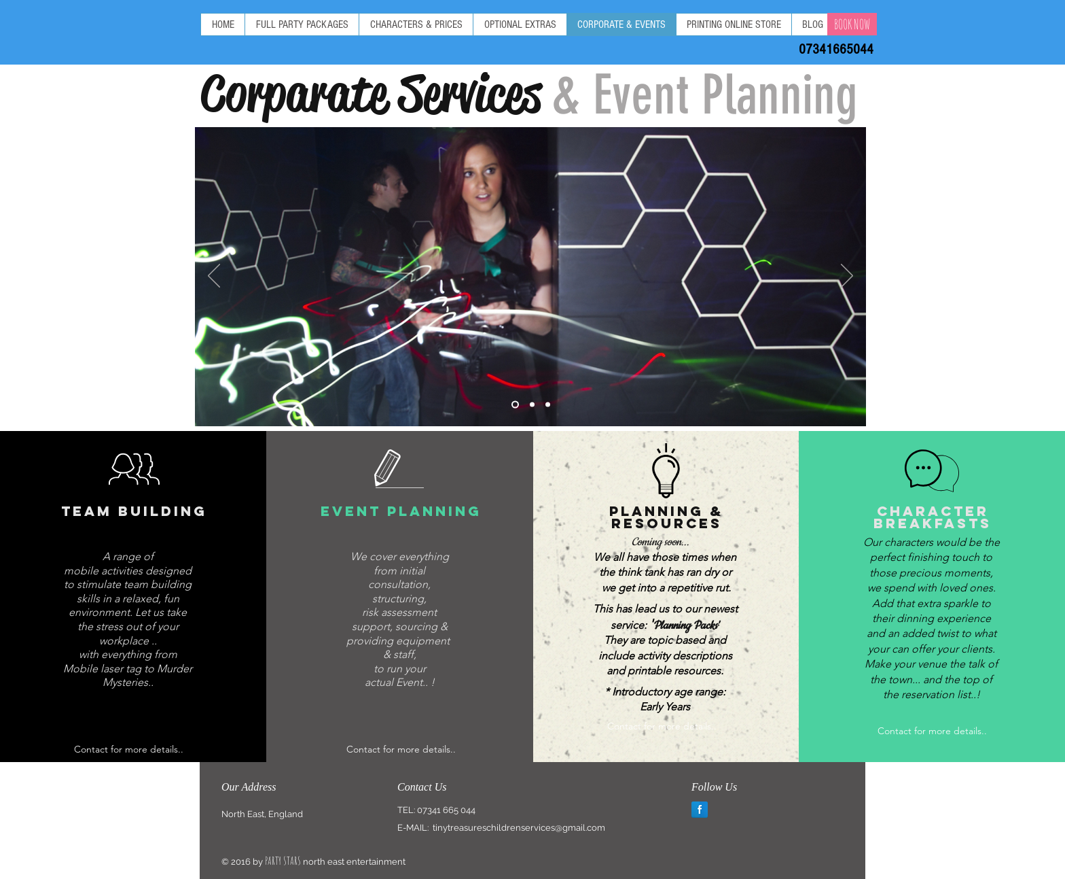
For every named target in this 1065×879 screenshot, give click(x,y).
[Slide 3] (547, 404)
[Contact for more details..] (128, 749)
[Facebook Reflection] (699, 810)
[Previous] (214, 277)
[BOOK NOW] (852, 24)
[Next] (847, 277)
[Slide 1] (515, 405)
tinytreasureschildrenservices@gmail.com (519, 828)
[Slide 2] (532, 404)
